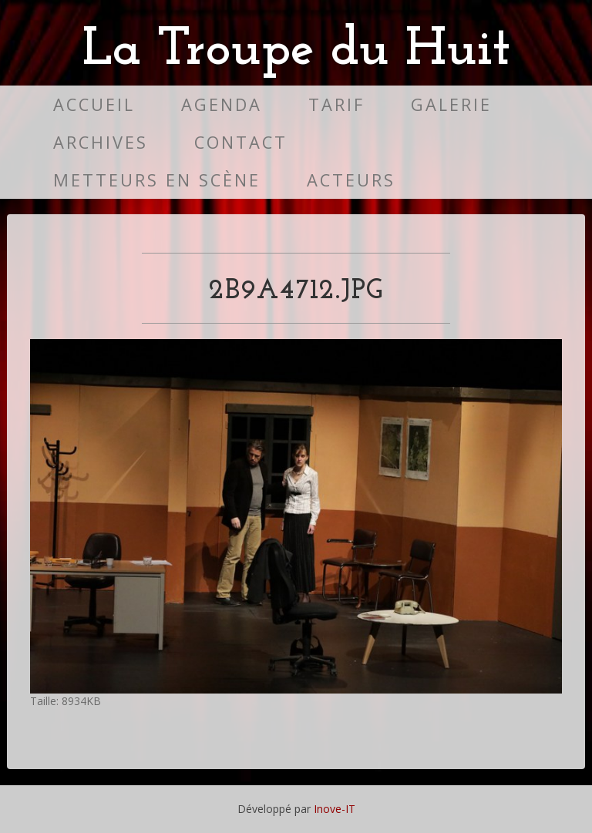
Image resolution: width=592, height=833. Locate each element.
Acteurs (351, 180)
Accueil (94, 104)
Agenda (221, 104)
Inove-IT (334, 808)
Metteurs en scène (157, 180)
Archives (100, 142)
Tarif (336, 104)
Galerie (451, 104)
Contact (241, 142)
